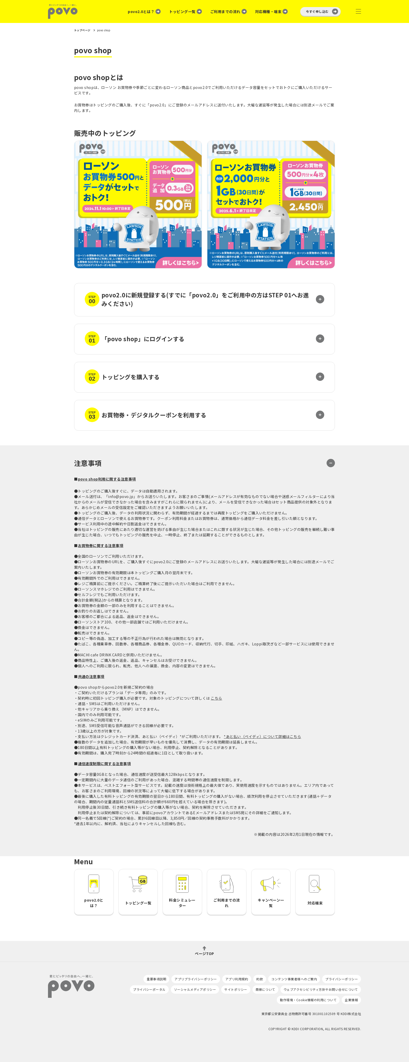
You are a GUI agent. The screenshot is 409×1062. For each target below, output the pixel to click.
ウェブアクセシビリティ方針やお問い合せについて (321, 989)
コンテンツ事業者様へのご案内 (294, 979)
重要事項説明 (156, 979)
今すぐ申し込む (317, 11)
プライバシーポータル (149, 989)
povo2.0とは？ (141, 11)
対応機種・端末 (268, 11)
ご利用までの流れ (225, 11)
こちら (216, 698)
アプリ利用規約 (236, 979)
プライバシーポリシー (341, 979)
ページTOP (204, 953)
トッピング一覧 (182, 11)
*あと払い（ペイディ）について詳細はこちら (262, 736)
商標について (265, 989)
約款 (259, 979)
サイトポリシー (235, 989)
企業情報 (351, 1000)
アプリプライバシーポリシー (196, 979)
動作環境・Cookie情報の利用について (308, 1000)
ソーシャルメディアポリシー (195, 989)
